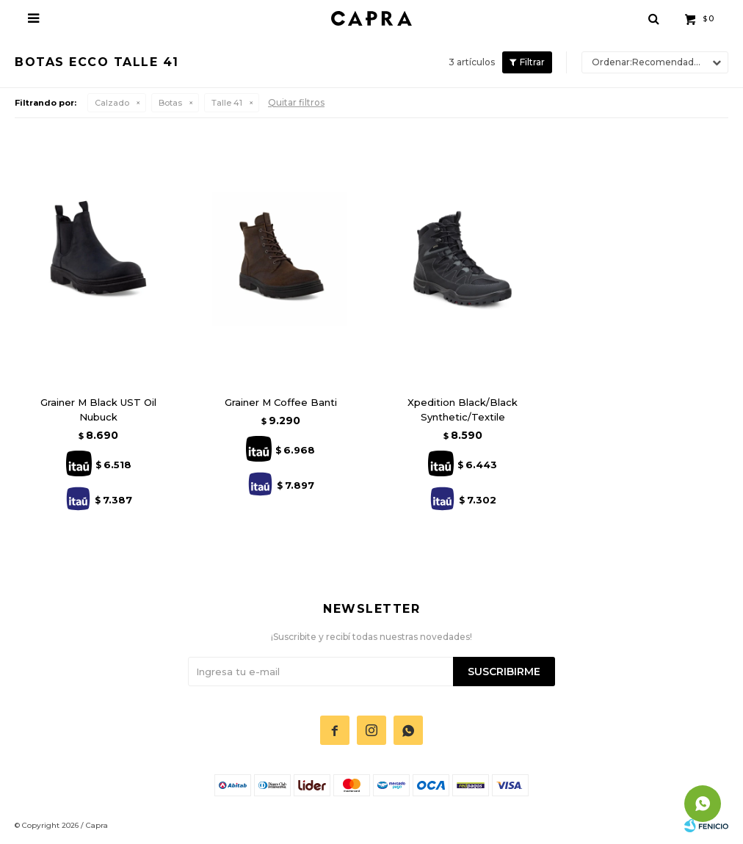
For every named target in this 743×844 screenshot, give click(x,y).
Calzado (112, 103)
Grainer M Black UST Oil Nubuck (98, 409)
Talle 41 (226, 103)
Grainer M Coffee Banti (281, 402)
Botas (170, 103)
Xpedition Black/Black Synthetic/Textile (462, 409)
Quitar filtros (296, 102)
